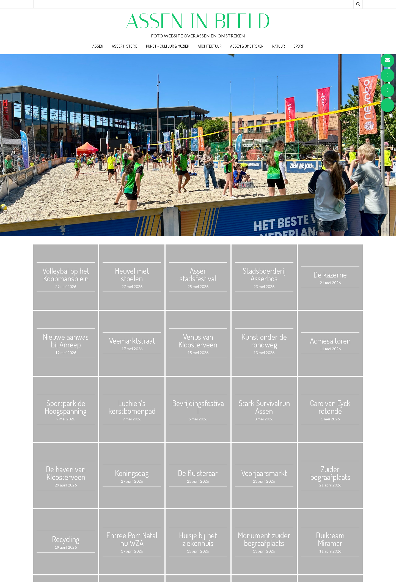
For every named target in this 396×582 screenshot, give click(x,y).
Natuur (278, 46)
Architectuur (209, 46)
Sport (298, 46)
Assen (97, 46)
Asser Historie (124, 46)
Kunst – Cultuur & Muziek (167, 46)
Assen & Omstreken (246, 46)
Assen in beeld (198, 21)
